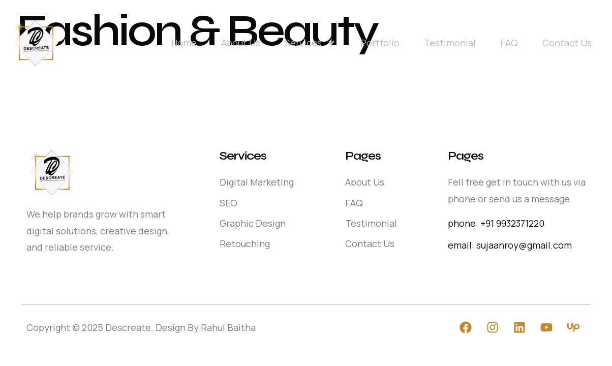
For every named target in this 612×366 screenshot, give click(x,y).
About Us (240, 43)
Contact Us (567, 43)
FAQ (509, 43)
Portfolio (380, 43)
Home (184, 43)
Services (310, 42)
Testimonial (450, 43)
